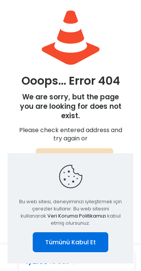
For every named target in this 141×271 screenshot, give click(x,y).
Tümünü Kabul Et (70, 242)
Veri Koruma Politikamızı (76, 215)
